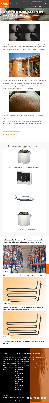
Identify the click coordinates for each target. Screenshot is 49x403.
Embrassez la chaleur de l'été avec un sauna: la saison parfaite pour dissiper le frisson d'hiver (23, 241)
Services (16, 4)
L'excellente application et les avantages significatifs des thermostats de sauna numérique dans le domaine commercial (23, 308)
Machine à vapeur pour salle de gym (19, 358)
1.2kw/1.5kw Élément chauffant (24, 209)
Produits (5, 353)
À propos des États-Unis (34, 5)
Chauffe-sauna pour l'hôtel (19, 374)
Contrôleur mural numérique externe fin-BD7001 (24, 188)
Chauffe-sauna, (6, 5)
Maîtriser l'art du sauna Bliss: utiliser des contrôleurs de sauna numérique (23, 276)
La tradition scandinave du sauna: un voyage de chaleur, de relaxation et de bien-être (24, 342)
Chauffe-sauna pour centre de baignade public (19, 387)
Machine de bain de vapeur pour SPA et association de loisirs (19, 380)
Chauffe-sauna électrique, (9, 357)
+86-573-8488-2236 (25, 1)
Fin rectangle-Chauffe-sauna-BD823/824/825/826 (24, 230)
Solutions (11, 4)
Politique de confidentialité (14, 400)
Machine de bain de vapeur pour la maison (19, 369)
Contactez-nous (41, 5)
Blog (16, 18)
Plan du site (5, 400)
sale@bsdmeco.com (37, 1)
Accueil (5, 18)
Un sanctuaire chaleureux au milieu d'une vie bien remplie (18, 20)
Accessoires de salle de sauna (8, 368)
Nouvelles (28, 4)
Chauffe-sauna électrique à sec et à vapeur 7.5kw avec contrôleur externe (24, 167)
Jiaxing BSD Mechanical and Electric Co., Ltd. (12, 397)
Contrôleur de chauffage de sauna (9, 364)
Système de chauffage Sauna (8, 360)
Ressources (22, 4)
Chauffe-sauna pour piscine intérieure (19, 363)
